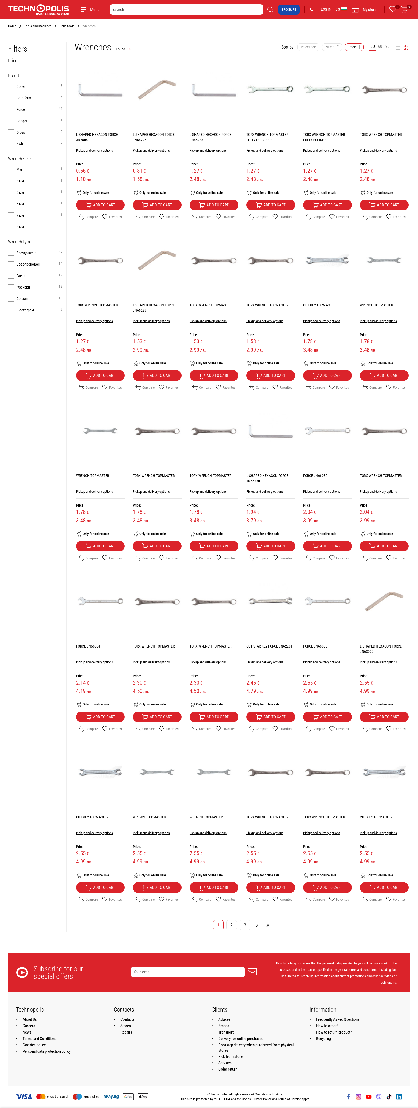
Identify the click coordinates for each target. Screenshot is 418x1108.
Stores (125, 1025)
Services (225, 1062)
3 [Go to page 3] (245, 925)
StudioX (277, 1094)
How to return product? (334, 1032)
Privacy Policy (261, 1099)
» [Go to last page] (267, 924)
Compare (88, 217)
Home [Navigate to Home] (12, 26)
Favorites (112, 217)
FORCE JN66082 (315, 476)
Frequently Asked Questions (338, 1019)
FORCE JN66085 (315, 646)
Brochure (289, 9)
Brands (223, 1025)
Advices (224, 1019)
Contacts (127, 1019)
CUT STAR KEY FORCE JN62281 (269, 646)
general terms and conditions (357, 970)
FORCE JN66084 (88, 646)
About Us (30, 1019)
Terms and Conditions (40, 1038)
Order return (227, 1069)
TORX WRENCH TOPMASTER (381, 134)
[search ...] (186, 9)
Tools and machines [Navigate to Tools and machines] (37, 26)
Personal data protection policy (47, 1051)
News (27, 1032)
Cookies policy (34, 1045)
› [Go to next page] (257, 924)
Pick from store (230, 1056)
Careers (29, 1025)
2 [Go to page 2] (232, 925)
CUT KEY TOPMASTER (319, 305)
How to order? (327, 1025)
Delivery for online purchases (240, 1038)
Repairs (126, 1032)
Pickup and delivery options (94, 150)
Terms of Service (289, 1099)
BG (341, 9)
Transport (226, 1032)
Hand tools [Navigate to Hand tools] (66, 26)
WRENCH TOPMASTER (376, 305)
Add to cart (100, 205)
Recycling (323, 1038)
